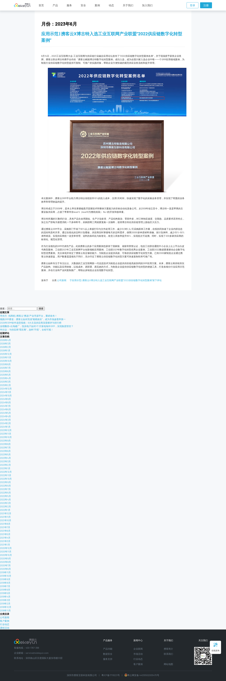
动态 (111, 5)
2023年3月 (5, 461)
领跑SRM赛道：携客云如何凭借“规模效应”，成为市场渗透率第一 (33, 319)
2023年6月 (5, 451)
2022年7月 (5, 489)
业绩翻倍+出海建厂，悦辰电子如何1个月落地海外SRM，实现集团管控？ (36, 326)
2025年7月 (5, 367)
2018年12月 (5, 607)
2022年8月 (5, 485)
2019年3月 (5, 600)
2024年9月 (5, 399)
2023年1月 (5, 468)
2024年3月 (5, 419)
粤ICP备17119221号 (110, 675)
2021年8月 (5, 523)
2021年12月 (5, 513)
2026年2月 (5, 347)
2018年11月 (5, 610)
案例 (97, 5)
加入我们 (147, 5)
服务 (69, 5)
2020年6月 (5, 568)
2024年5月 (5, 412)
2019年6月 (5, 589)
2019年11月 (5, 572)
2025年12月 (6, 353)
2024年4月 (5, 416)
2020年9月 (5, 558)
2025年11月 (5, 357)
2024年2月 (5, 423)
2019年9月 (5, 579)
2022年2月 (5, 506)
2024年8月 (5, 402)
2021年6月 (5, 530)
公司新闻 (61, 280)
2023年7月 (5, 447)
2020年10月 (6, 555)
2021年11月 (5, 516)
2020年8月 (5, 561)
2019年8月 (5, 582)
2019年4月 (5, 596)
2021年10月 (5, 520)
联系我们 (168, 653)
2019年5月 (5, 593)
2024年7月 (5, 405)
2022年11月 (5, 475)
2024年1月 (5, 426)
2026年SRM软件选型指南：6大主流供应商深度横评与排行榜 (30, 322)
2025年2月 (5, 385)
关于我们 (128, 5)
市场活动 (138, 653)
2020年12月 (6, 548)
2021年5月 (5, 534)
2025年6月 (5, 371)
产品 (55, 5)
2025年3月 (5, 381)
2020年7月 (5, 565)
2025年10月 (6, 360)
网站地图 (168, 664)
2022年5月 (5, 496)
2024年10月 (6, 395)
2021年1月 (5, 544)
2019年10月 (5, 575)
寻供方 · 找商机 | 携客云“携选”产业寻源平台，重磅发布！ (28, 315)
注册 (206, 5)
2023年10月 (6, 437)
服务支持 (107, 659)
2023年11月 (5, 433)
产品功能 (107, 648)
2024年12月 (6, 388)
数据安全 (107, 653)
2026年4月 (5, 340)
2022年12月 (6, 471)
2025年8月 (5, 364)
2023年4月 (5, 457)
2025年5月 (5, 374)
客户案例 (4, 620)
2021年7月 (5, 527)
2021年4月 (5, 537)
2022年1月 (5, 509)
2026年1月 (5, 350)
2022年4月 (5, 499)
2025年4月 (5, 378)
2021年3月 (5, 541)
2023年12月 (6, 430)
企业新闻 (138, 648)
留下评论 (116, 280)
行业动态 (4, 624)
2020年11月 (5, 551)
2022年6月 (5, 492)
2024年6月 (5, 409)
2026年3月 (5, 343)
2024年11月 (5, 392)
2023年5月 (5, 454)
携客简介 (168, 648)
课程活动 (4, 627)
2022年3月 (5, 503)
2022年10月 (6, 478)
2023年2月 (5, 464)
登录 (192, 5)
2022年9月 (5, 482)
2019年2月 (5, 603)
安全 (83, 5)
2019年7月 (5, 586)
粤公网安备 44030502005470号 (141, 675)
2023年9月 (5, 440)
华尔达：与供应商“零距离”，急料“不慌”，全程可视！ (26, 329)
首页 (41, 5)
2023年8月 (5, 444)
